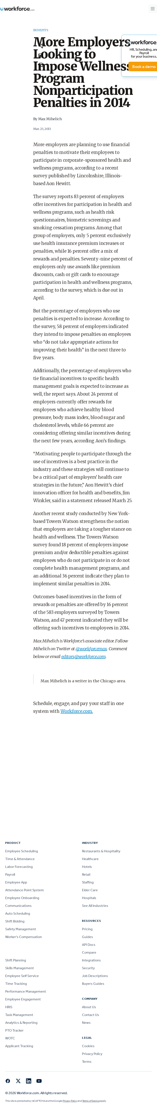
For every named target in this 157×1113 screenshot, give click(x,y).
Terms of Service (91, 1100)
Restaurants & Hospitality (101, 851)
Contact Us (90, 1015)
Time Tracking (16, 984)
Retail (86, 874)
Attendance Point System (24, 890)
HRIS (8, 1007)
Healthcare (90, 859)
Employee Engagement (23, 999)
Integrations (91, 960)
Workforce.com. (77, 711)
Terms (87, 1062)
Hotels (87, 867)
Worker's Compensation (23, 937)
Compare (89, 952)
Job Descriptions (95, 976)
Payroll (10, 874)
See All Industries (95, 906)
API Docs (88, 945)
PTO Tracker (14, 1030)
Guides (87, 937)
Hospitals (89, 898)
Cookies (88, 1046)
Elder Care (90, 890)
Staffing (88, 882)
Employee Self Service (22, 976)
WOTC (10, 1038)
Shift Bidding (15, 921)
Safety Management (20, 929)
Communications (18, 906)
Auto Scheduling (17, 913)
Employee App (16, 882)
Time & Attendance (20, 859)
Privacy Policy (92, 1054)
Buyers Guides (93, 984)
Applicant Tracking (19, 1046)
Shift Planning (15, 960)
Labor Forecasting (19, 867)
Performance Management (25, 991)
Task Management (19, 1015)
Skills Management (19, 968)
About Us (89, 1007)
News (86, 1023)
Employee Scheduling (21, 851)
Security (88, 968)
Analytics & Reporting (21, 1023)
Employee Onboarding (22, 898)
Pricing (87, 929)
